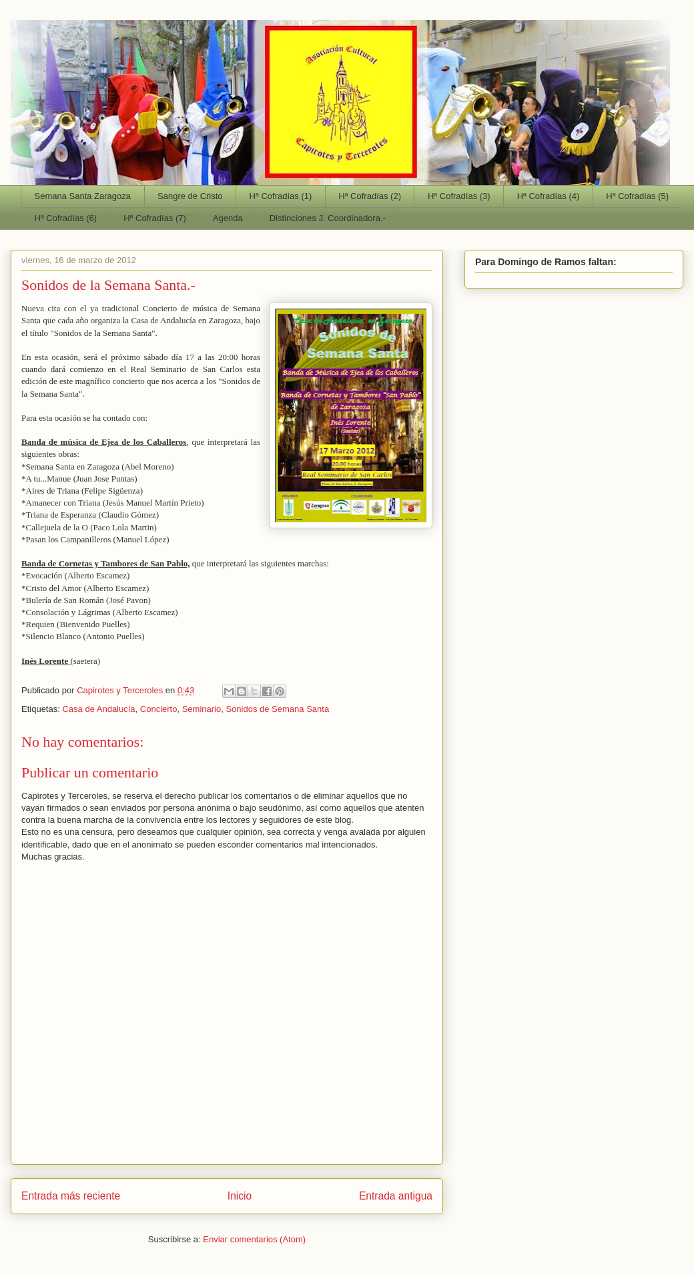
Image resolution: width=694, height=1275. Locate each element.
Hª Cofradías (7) (154, 218)
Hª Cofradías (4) (548, 196)
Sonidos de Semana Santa (277, 709)
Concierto (159, 709)
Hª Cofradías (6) (66, 218)
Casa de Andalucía (98, 709)
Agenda (228, 218)
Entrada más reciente (70, 1196)
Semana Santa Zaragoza (83, 196)
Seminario (202, 709)
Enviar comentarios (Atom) (254, 1239)
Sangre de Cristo (190, 196)
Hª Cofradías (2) (369, 196)
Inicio (240, 1196)
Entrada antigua (395, 1196)
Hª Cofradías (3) (459, 196)
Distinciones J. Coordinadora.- (328, 218)
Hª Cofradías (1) (281, 196)
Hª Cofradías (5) (637, 196)
